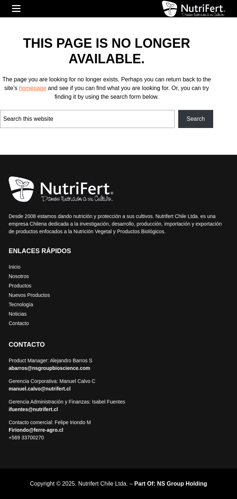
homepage (33, 88)
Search (195, 119)
